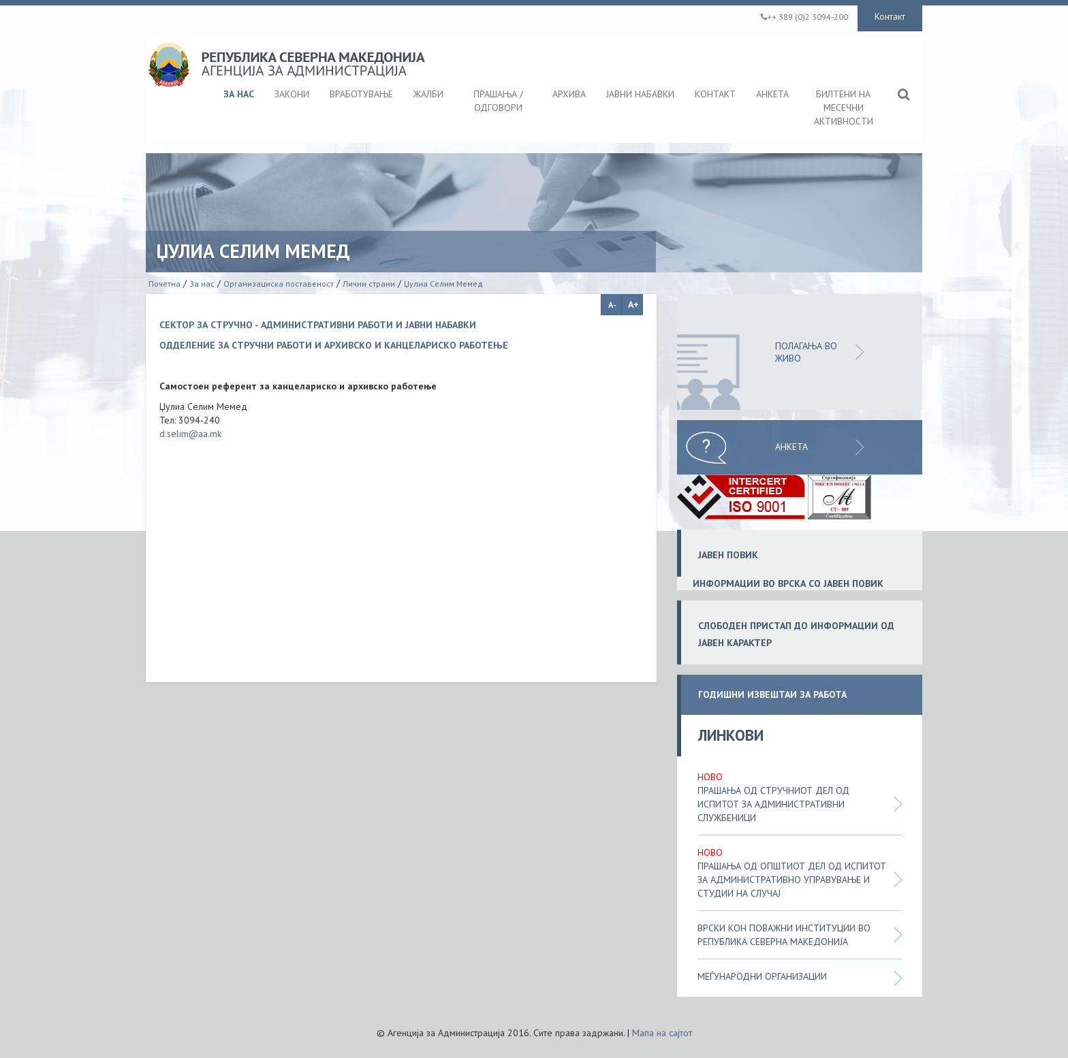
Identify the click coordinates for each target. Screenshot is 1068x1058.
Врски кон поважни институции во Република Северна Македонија (783, 935)
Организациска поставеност (278, 283)
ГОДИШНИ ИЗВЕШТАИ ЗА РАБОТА (772, 695)
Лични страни (369, 283)
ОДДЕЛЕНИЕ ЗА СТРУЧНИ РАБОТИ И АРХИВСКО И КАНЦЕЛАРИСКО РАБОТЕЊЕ (333, 345)
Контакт (890, 16)
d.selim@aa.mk (190, 434)
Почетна (164, 283)
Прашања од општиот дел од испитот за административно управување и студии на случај (791, 879)
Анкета (791, 446)
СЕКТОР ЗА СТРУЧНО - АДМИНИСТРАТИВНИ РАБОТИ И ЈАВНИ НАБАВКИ (317, 325)
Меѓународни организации (762, 976)
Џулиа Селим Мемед (443, 283)
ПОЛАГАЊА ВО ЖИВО (806, 352)
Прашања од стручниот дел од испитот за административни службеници (773, 804)
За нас (202, 283)
